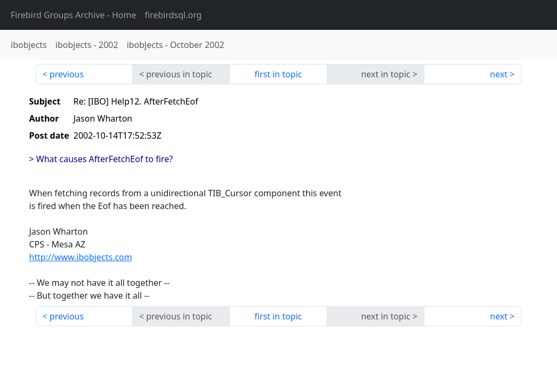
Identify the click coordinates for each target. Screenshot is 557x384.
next (498, 74)
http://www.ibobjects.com (80, 257)
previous (67, 74)
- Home (73, 15)
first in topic (278, 74)
